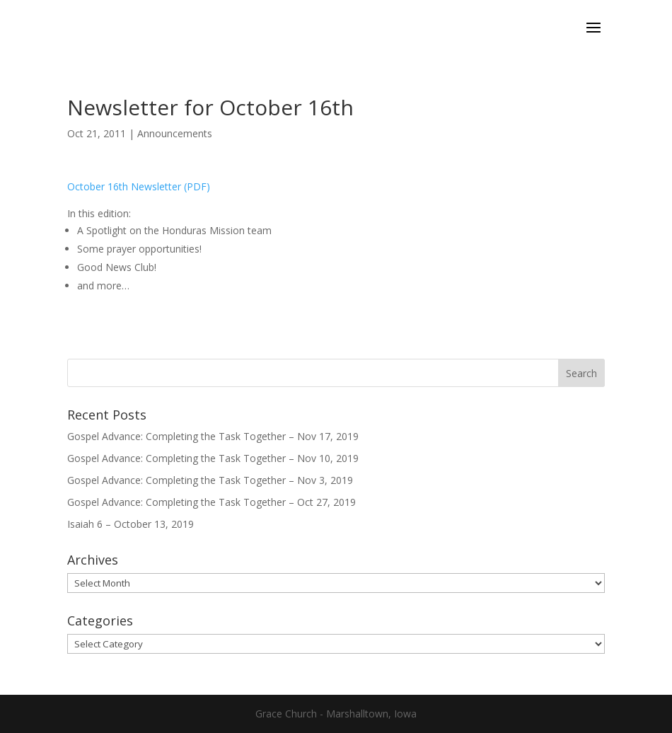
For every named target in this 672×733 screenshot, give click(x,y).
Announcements (174, 133)
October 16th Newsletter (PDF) (138, 186)
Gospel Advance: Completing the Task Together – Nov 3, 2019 (210, 480)
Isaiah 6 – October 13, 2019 (130, 524)
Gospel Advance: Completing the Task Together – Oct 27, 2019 (211, 502)
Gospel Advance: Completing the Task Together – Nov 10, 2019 (213, 458)
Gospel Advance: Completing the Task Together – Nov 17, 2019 (213, 436)
